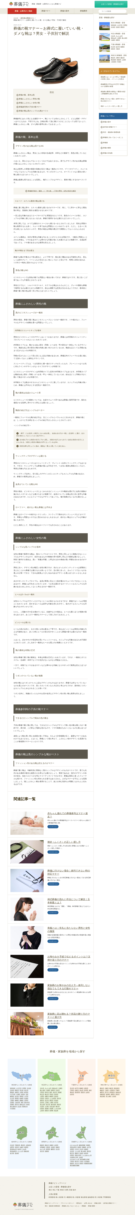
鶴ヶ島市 (124, 38)
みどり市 (42, 1149)
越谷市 (51, 1100)
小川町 (47, 1106)
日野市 (26, 1100)
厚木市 (117, 1094)
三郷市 (119, 38)
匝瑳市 (86, 1090)
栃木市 (19, 1149)
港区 (22, 1102)
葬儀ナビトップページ (57, 1183)
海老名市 (118, 1092)
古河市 (72, 1151)
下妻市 (72, 1161)
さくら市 (20, 1151)
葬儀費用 (83, 11)
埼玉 (54, 1190)
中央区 (28, 1104)
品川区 (17, 1096)
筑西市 (79, 1147)
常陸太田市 (73, 1147)
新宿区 (17, 1098)
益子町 (12, 1153)
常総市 (81, 1153)
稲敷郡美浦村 (88, 1163)
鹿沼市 (23, 1145)
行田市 (42, 1098)
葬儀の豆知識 (107, 153)
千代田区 (12, 1108)
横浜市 (113, 57)
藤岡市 (53, 1149)
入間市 (42, 1096)
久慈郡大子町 (74, 1157)
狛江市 (26, 1090)
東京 (50, 1190)
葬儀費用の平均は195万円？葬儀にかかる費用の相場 (113, 85)
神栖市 (88, 1145)
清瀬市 (12, 1104)
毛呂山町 (52, 1106)
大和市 (114, 1096)
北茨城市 (87, 1161)
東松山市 (113, 38)
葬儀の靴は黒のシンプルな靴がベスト (34, 111)
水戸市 (89, 1147)
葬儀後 (105, 142)
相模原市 (102, 1094)
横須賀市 (113, 59)
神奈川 (62, 1190)
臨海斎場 (91, 1197)
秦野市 (102, 1092)
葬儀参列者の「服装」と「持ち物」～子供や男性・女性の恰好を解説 (52, 191)
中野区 (125, 25)
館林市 (42, 1145)
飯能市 (51, 1096)
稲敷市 (86, 1149)
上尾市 (42, 1110)
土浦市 (81, 1157)
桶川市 (58, 1106)
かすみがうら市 (74, 1159)
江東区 (18, 1094)
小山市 (24, 1149)
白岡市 (42, 1108)
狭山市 (47, 1094)
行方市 (77, 1149)
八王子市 (120, 25)
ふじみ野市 (52, 1098)
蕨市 (50, 1092)
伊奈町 (51, 1108)
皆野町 (51, 1110)
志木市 (58, 1090)
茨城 (70, 1190)
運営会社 (79, 1203)
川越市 (113, 40)
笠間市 (72, 1149)
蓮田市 (42, 1100)
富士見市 (42, 1104)
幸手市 (56, 1102)
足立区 (19, 1106)
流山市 (81, 1090)
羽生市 (51, 1094)
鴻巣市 (47, 1096)
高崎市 (58, 1147)
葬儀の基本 (64, 11)
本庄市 (55, 1092)
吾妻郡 (47, 1151)
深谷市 (56, 1096)
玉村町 (53, 1147)
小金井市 (17, 1102)
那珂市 (89, 1151)
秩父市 (42, 1094)
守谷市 (81, 1161)
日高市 (47, 1098)
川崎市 (118, 57)
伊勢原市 (112, 1092)
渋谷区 (118, 27)
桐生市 (47, 1145)
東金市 (72, 1092)
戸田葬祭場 (107, 1197)
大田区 (22, 1092)
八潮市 (51, 1102)
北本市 (42, 1102)
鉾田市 (86, 1153)
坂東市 (72, 1163)
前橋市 (51, 1145)
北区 (27, 1094)
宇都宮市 (17, 1145)
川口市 (113, 36)
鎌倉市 (119, 59)
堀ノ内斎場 (76, 1197)
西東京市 (25, 1106)
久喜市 (42, 1106)
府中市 (17, 1104)
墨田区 (22, 1096)
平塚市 (119, 62)
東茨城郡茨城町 (74, 1165)
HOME (16, 18)
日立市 (81, 1149)
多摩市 (17, 1092)
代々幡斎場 (68, 1197)
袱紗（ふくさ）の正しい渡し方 (64, 841)
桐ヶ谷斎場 (59, 1197)
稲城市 (22, 1098)
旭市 (90, 1090)
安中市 (42, 1151)
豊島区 (12, 1092)
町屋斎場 (52, 1197)
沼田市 (48, 1147)
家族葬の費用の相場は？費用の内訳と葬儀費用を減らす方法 (113, 93)
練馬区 (12, 1096)
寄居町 (60, 1092)
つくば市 (77, 1151)
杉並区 (23, 1094)
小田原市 (113, 62)
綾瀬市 (108, 1094)
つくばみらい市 (87, 1155)
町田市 (26, 1092)
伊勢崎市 (42, 1147)
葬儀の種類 (107, 148)
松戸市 (118, 47)
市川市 (113, 47)
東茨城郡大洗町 (85, 1159)
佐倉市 (77, 1090)
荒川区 (22, 1090)
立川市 (12, 1098)
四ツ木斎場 (98, 1197)
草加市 (56, 1100)
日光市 (12, 1145)
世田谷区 (113, 25)
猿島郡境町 (82, 1145)
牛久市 (77, 1163)
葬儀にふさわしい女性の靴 (29, 103)
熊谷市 (59, 1104)
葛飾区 (22, 1100)
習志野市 (77, 1092)
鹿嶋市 (84, 1147)
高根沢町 (26, 1151)
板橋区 (17, 1100)
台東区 (12, 1102)
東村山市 (22, 1104)
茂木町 (17, 1153)
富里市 (83, 1092)
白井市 (72, 1094)
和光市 (47, 1092)
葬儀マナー (46, 11)
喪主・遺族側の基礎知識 (111, 132)
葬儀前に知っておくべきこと (113, 137)
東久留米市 (13, 1106)
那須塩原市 (13, 1151)
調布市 (123, 27)
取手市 (72, 1153)
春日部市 (53, 1104)
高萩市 (81, 1163)
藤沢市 (123, 57)
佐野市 (12, 1147)
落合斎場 (84, 1197)
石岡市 (72, 1155)
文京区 (113, 27)
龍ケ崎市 (83, 1151)
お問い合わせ (88, 1203)
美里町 (47, 1108)
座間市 (113, 1094)
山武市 (88, 1092)
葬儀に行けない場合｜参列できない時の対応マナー (113, 100)
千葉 (57, 1190)
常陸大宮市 (78, 1155)
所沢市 (59, 1098)
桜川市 (77, 1161)
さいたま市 (119, 36)
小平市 (26, 1096)
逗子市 (107, 1092)
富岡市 (48, 1149)
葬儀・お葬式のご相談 (22, 11)
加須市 (56, 1094)
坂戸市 (48, 1104)
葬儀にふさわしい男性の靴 (29, 99)
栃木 (74, 1190)
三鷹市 (12, 1100)
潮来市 (77, 1153)
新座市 (47, 1110)
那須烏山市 (13, 1149)
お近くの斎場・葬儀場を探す (111, 4)
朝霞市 (118, 40)
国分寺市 (27, 1102)
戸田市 (42, 1092)
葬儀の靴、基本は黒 (27, 95)
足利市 (17, 1147)
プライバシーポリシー (67, 1203)
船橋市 (123, 47)
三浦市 (124, 59)
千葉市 (118, 49)
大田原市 (28, 1145)
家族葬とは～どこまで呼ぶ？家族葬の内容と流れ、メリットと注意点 (113, 78)
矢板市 (22, 1147)
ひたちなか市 (74, 1145)
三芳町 (47, 1102)
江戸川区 (12, 1094)
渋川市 (58, 1149)
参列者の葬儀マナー (27, 18)
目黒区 (26, 1098)
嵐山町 (56, 1110)
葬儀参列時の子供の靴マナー (30, 107)
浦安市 (113, 49)
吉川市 (47, 1100)
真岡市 (26, 1147)
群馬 (66, 1190)
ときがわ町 (57, 1108)
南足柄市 (102, 1096)
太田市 (56, 1145)
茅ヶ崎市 (108, 1096)
